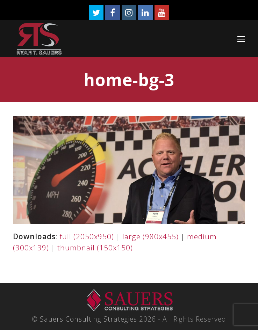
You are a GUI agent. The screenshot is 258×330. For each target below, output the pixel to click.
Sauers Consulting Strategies (88, 319)
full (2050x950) (87, 236)
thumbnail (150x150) (95, 247)
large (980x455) (150, 236)
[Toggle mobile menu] (241, 39)
